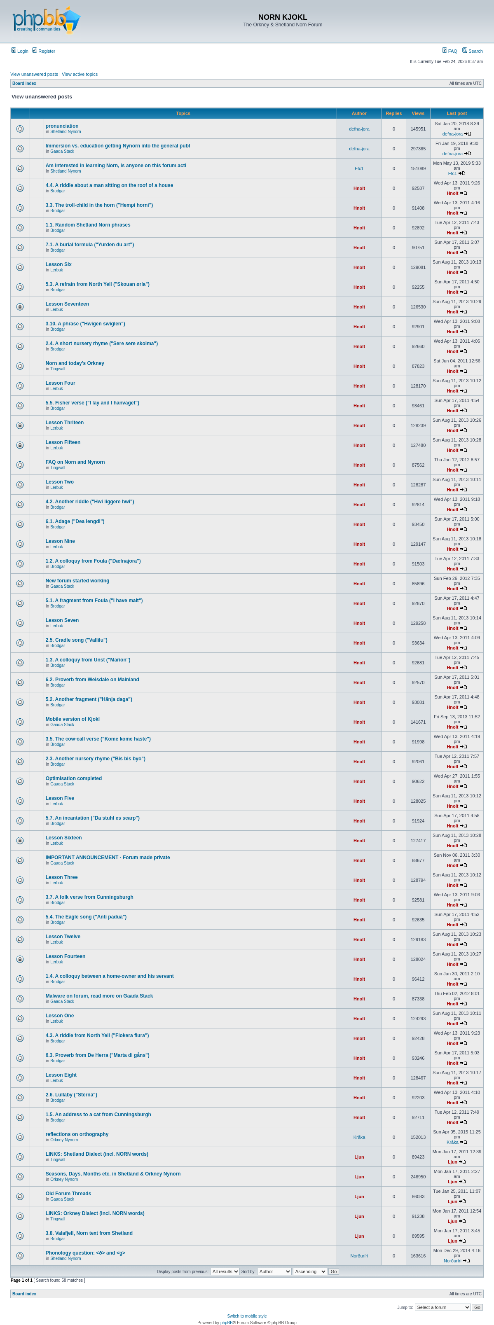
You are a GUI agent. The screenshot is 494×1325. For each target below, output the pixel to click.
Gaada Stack (62, 151)
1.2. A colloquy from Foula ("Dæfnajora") (93, 561)
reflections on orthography (77, 1134)
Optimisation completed (74, 778)
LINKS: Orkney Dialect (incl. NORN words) (95, 1213)
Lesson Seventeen (67, 304)
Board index (24, 83)
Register (43, 51)
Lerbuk (56, 270)
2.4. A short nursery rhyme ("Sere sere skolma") (102, 343)
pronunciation (62, 126)
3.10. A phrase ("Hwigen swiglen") (85, 324)
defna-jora (359, 128)
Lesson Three (62, 877)
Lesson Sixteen (64, 838)
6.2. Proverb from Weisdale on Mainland (92, 679)
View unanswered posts (34, 74)
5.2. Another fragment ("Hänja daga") (89, 699)
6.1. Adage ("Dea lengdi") (75, 521)
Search (472, 51)
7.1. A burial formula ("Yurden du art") (90, 245)
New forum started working (78, 581)
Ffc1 (359, 168)
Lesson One (60, 1016)
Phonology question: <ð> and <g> (85, 1253)
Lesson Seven (62, 620)
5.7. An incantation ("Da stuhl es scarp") (93, 818)
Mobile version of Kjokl (73, 719)
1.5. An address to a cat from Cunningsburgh (98, 1114)
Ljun (359, 1156)
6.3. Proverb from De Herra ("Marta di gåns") (98, 1055)
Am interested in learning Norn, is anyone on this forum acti (116, 165)
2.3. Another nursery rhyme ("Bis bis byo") (95, 759)
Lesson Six (59, 264)
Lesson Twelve (63, 936)
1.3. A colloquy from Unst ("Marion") (88, 660)
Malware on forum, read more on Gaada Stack (99, 996)
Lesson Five (60, 798)
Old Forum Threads (68, 1193)
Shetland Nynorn (65, 131)
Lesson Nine (60, 541)
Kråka (359, 1137)
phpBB (226, 1322)
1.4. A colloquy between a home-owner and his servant (110, 976)
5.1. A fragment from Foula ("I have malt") (94, 600)
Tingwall (57, 369)
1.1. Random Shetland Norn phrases (88, 225)
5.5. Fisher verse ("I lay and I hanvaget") (92, 403)
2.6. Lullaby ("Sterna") (71, 1095)
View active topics (80, 74)
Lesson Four (60, 383)
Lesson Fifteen (63, 442)
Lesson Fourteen (66, 956)
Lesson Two (60, 482)
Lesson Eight (61, 1075)
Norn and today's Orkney (75, 363)
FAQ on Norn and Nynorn (75, 462)
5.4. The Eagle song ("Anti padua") (86, 917)
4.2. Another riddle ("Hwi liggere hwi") (90, 502)
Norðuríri (359, 1255)
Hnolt (359, 188)
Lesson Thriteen (65, 422)
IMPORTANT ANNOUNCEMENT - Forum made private (108, 857)
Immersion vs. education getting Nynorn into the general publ (118, 146)
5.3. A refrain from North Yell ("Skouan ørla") (98, 284)
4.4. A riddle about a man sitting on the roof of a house (109, 185)
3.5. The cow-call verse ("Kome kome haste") (98, 739)
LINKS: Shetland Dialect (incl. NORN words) (97, 1154)
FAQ (449, 51)
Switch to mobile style (247, 1316)
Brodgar (57, 191)
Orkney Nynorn (64, 1140)
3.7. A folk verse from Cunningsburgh (89, 897)
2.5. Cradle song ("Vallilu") (77, 640)
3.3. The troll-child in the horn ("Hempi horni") (99, 205)
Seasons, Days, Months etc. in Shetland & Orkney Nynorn (113, 1174)
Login (19, 51)
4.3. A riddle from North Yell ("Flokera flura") (97, 1035)
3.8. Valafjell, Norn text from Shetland (89, 1233)
